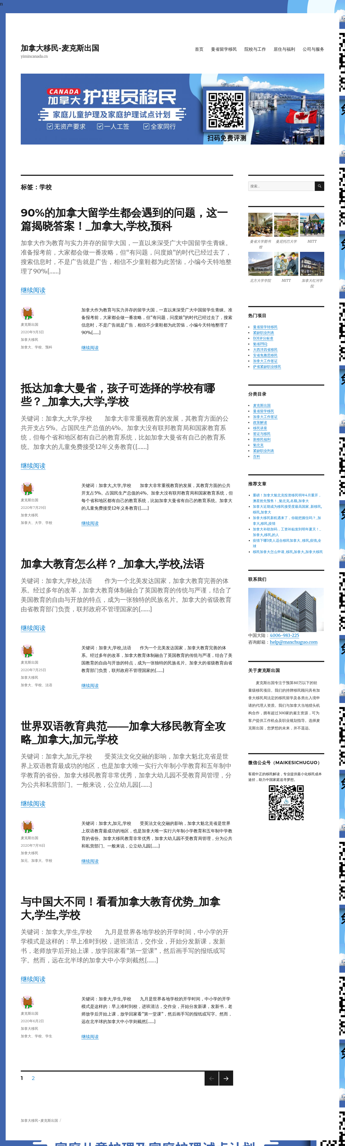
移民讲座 (260, 428)
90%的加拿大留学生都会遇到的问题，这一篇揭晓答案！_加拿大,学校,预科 (124, 219)
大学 (38, 522)
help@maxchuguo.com (294, 642)
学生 (48, 1036)
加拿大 (26, 347)
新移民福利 (262, 439)
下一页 (224, 1085)
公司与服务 (313, 49)
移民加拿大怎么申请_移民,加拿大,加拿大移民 (288, 552)
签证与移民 (262, 433)
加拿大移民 (29, 339)
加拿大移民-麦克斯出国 (60, 48)
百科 (256, 456)
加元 (24, 860)
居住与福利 (284, 49)
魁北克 (258, 445)
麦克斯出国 (29, 324)
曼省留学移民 (224, 49)
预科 (48, 347)
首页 (199, 49)
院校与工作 (255, 49)
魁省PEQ (260, 344)
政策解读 (260, 422)
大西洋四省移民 (265, 349)
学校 (38, 347)
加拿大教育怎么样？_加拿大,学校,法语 (112, 563)
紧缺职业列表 (263, 332)
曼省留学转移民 (265, 327)
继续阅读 (33, 290)
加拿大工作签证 (265, 361)
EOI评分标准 (263, 338)
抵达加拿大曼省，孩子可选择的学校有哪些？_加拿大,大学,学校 (118, 395)
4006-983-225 (284, 635)
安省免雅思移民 (265, 355)
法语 (48, 685)
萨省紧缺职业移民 (267, 366)
